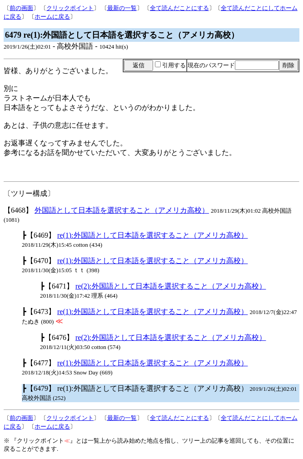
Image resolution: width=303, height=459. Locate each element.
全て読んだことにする (179, 8)
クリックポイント (70, 8)
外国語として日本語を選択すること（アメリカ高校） (122, 210)
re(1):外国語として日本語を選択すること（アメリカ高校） (152, 235)
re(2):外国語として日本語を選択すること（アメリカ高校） (170, 286)
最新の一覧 (122, 8)
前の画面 (21, 8)
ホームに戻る (52, 16)
